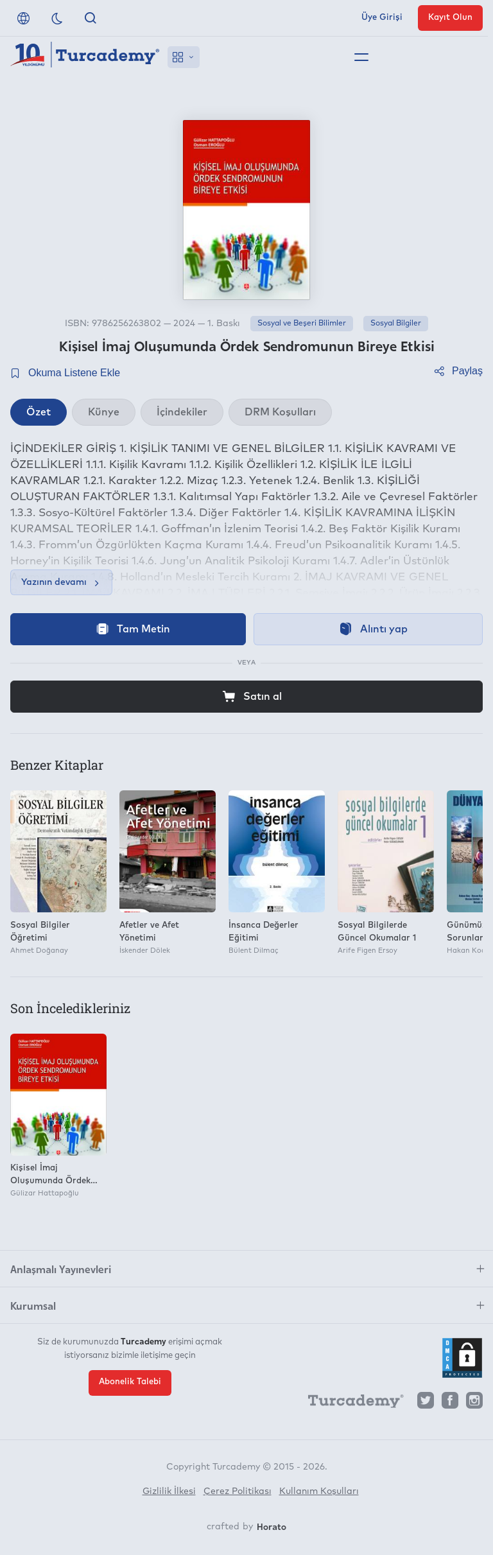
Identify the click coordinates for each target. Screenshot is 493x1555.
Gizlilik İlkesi (169, 1491)
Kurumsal (33, 1305)
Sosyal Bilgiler (395, 323)
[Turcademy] (350, 1403)
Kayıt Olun (450, 17)
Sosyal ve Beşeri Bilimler (301, 323)
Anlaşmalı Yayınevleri (60, 1268)
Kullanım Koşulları (319, 1491)
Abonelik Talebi (130, 1382)
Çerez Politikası (237, 1491)
